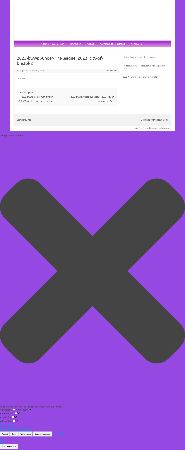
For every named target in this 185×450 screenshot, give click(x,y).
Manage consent (9, 446)
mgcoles (24, 70)
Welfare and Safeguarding (114, 44)
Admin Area (138, 44)
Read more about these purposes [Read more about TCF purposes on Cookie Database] (15, 430)
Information (77, 44)
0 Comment (111, 70)
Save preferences (42, 434)
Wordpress (166, 128)
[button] (92, 271)
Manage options (7, 424)
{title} (2, 438)
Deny (14, 434)
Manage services (8, 426)
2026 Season (59, 44)
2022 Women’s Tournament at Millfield (140, 77)
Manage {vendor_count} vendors (15, 428)
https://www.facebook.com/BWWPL (141, 57)
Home (46, 44)
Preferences (25, 434)
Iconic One (137, 128)
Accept (5, 434)
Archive (92, 44)
